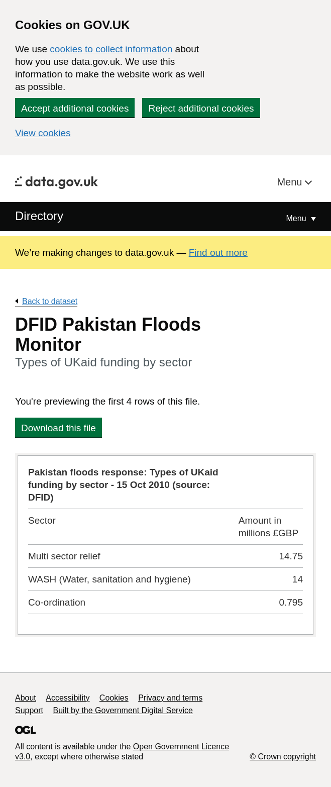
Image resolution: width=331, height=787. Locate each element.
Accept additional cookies (75, 108)
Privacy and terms (170, 698)
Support (29, 710)
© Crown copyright (283, 756)
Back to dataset (49, 301)
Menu (291, 181)
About (25, 698)
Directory (39, 216)
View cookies (43, 133)
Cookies (114, 698)
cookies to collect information (111, 49)
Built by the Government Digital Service (123, 710)
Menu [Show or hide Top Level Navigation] (297, 218)
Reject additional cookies (201, 108)
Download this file (58, 428)
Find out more (218, 252)
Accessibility (67, 698)
